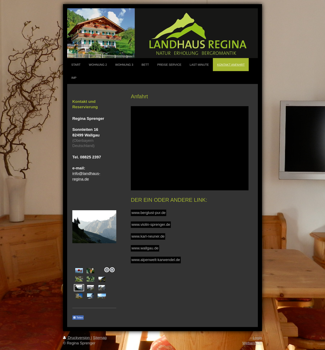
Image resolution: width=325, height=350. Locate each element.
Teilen (78, 317)
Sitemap (100, 338)
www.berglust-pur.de (148, 213)
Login (257, 338)
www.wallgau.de (144, 248)
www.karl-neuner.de (148, 236)
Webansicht (252, 343)
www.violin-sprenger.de (150, 224)
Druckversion (77, 338)
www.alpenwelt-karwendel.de (155, 260)
